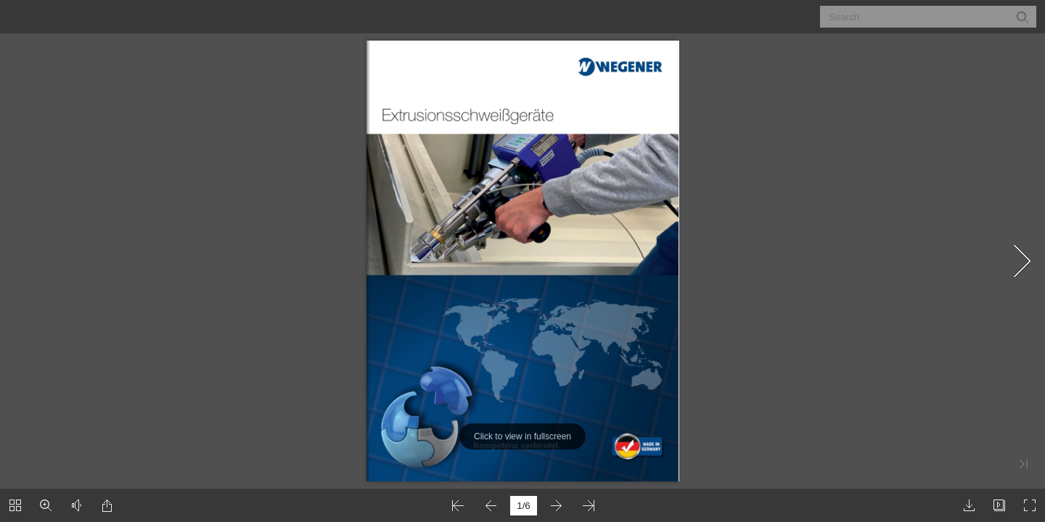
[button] (1022, 17)
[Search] (919, 16)
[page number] (523, 505)
